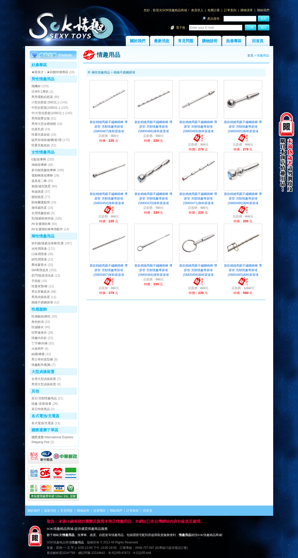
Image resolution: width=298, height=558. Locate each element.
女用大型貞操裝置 (43, 379)
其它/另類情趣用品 (44, 398)
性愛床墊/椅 (39, 286)
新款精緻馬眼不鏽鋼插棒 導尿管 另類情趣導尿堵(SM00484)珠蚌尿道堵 (153, 270)
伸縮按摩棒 (39, 165)
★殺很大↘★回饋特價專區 (49, 72)
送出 (263, 18)
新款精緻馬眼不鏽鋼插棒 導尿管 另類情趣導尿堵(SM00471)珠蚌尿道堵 (198, 198)
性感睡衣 (37, 327)
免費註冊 (213, 10)
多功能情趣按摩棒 (43, 170)
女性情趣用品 (42, 152)
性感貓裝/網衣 (41, 316)
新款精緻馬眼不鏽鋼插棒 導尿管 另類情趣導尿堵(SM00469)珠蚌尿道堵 (198, 126)
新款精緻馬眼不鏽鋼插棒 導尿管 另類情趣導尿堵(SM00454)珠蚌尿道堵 (108, 198)
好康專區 (39, 65)
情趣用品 (78, 542)
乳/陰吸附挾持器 (42, 218)
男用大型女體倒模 (43, 124)
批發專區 (233, 41)
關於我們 (137, 41)
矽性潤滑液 (39, 259)
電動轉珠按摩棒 (42, 175)
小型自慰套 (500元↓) (45, 102)
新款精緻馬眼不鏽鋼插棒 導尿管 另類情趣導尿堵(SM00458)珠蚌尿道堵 (198, 270)
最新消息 (161, 41)
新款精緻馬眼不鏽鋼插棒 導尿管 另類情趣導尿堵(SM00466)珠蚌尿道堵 (243, 198)
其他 (35, 391)
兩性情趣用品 (42, 236)
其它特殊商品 (40, 409)
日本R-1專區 (40, 91)
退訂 (263, 27)
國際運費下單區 (44, 430)
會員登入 (197, 10)
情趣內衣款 (39, 338)
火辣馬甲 (37, 349)
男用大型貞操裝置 (43, 384)
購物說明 (209, 41)
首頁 (250, 55)
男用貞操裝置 (40, 297)
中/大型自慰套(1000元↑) (47, 113)
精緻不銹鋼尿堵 (42, 302)
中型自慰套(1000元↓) (45, 108)
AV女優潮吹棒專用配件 (47, 229)
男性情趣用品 (42, 79)
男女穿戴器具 (40, 291)
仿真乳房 (37, 129)
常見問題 (185, 41)
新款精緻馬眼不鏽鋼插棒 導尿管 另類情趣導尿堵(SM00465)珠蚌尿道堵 (243, 270)
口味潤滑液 (39, 254)
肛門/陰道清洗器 (42, 275)
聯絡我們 (263, 10)
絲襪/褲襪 (38, 354)
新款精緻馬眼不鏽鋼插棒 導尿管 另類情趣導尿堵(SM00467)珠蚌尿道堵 (108, 126)
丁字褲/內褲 (39, 343)
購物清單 (246, 10)
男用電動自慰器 (42, 97)
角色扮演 (37, 322)
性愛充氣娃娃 (40, 145)
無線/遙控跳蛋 (41, 186)
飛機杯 (36, 86)
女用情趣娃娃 (40, 213)
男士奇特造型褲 (42, 359)
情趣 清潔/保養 (41, 404)
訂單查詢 (230, 10)
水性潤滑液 (39, 248)
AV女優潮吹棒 (41, 224)
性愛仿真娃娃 (40, 134)
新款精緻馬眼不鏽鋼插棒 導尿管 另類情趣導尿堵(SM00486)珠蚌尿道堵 (153, 126)
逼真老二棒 (39, 181)
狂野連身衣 (39, 332)
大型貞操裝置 (42, 371)
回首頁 (257, 41)
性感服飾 (39, 309)
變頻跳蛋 (37, 197)
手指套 (36, 281)
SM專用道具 (39, 270)
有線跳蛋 (37, 191)
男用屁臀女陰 (40, 118)
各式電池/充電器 (45, 416)
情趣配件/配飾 (41, 365)
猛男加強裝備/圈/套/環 (46, 140)
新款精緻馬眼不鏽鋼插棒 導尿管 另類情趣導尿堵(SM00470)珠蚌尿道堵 (153, 198)
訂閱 (250, 27)
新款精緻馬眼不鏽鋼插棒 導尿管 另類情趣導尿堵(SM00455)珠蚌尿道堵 (243, 126)
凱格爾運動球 (40, 202)
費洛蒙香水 (39, 265)
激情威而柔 (39, 208)
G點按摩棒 (38, 159)
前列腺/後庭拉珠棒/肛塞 (47, 243)
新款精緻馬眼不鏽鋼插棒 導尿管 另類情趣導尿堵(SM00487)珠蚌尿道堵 (108, 270)
